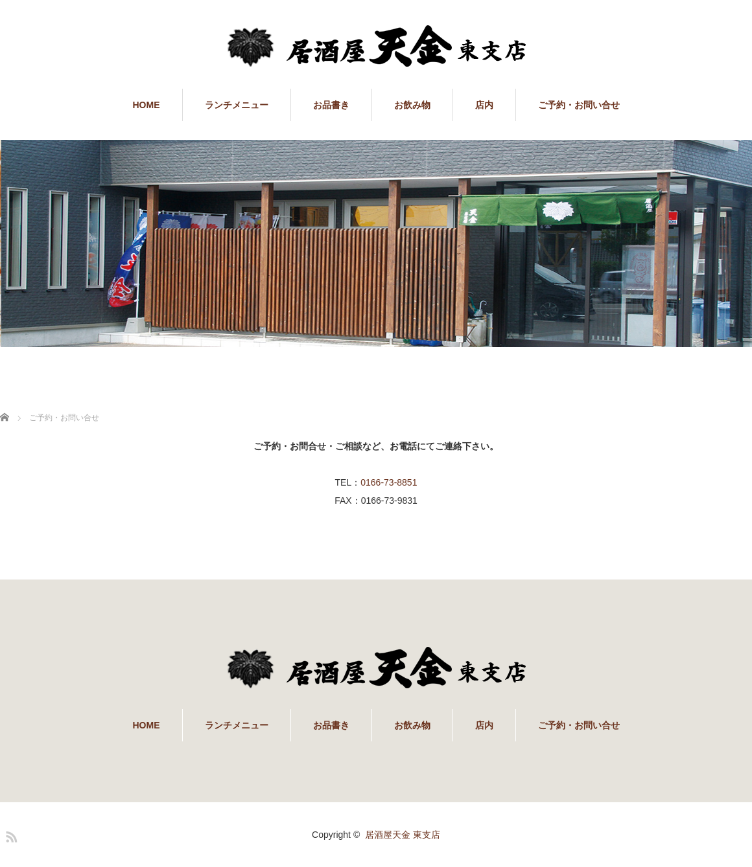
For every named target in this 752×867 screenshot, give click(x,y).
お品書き (331, 105)
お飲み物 (412, 105)
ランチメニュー (236, 105)
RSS (9, 834)
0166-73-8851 (388, 482)
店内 (484, 105)
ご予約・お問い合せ (579, 105)
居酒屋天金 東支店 (402, 834)
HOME (146, 105)
